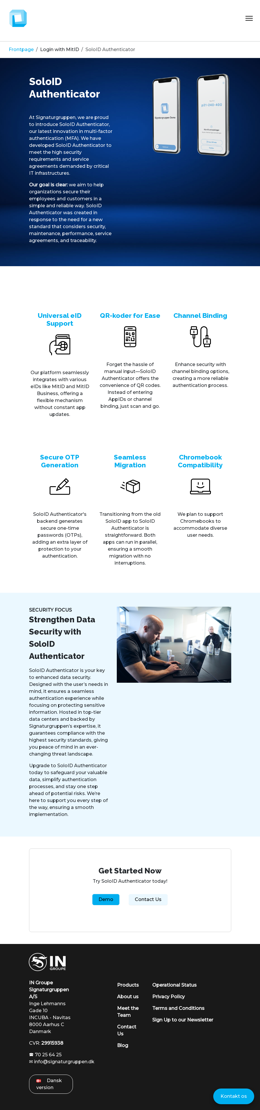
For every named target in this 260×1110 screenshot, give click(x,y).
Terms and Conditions (178, 1008)
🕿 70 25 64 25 (45, 1054)
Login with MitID (59, 49)
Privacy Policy (168, 996)
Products (128, 985)
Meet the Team (128, 1012)
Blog (122, 1045)
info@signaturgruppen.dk (64, 1061)
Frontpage (21, 49)
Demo (105, 899)
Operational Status (174, 985)
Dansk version (49, 1084)
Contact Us (148, 899)
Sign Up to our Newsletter (182, 1020)
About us (128, 996)
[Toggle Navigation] (249, 18)
